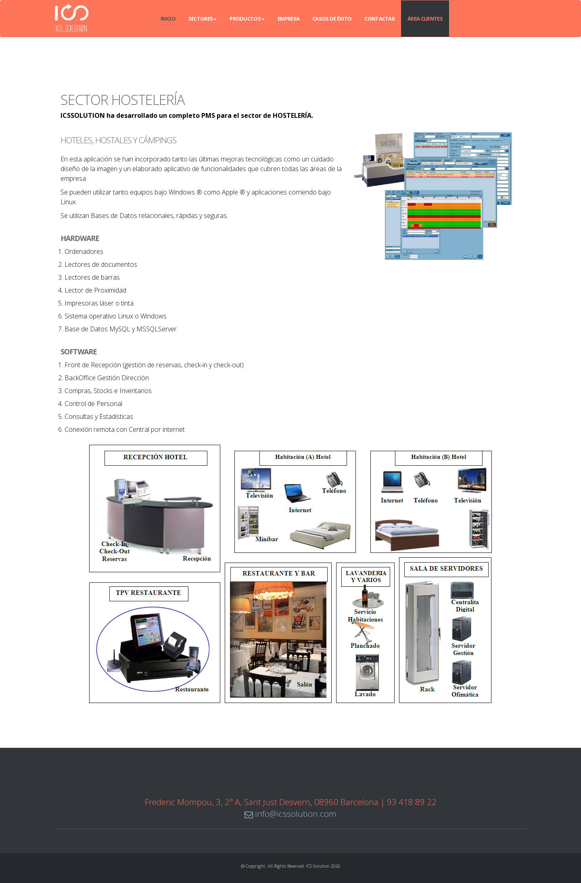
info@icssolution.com (290, 813)
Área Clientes (425, 18)
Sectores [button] (202, 18)
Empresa (288, 18)
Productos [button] (247, 18)
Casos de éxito (331, 18)
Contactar (379, 18)
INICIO (168, 18)
